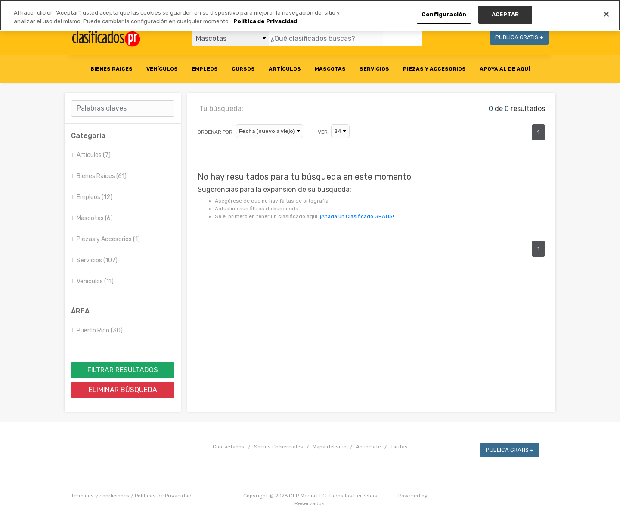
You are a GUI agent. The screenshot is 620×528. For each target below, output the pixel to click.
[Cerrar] (606, 14)
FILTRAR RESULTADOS (122, 370)
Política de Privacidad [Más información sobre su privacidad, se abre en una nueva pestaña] (265, 21)
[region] (310, 15)
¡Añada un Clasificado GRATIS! (357, 216)
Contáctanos (229, 447)
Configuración (444, 14)
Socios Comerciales (278, 447)
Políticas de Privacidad (163, 496)
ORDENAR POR (215, 132)
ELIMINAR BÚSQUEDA (123, 390)
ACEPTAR (505, 14)
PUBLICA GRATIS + (519, 37)
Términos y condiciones (100, 496)
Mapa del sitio (330, 447)
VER (323, 132)
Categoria (88, 136)
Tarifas (399, 447)
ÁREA (80, 311)
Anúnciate (368, 447)
